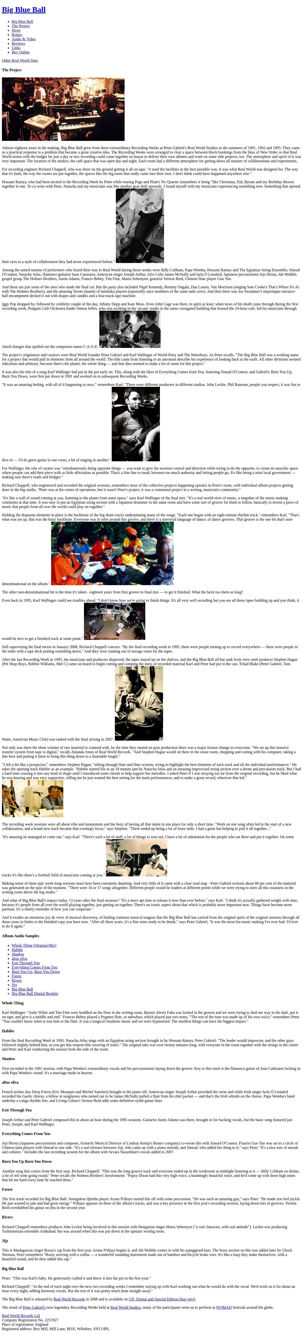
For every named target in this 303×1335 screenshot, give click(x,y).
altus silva (19, 958)
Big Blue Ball (22, 989)
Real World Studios (125, 1307)
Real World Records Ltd (21, 1316)
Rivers (17, 980)
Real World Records (69, 1299)
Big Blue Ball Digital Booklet (35, 993)
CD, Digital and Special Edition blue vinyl (162, 1299)
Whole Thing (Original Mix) (34, 945)
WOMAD (224, 1307)
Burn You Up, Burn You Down (36, 972)
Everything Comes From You (34, 967)
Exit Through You (26, 963)
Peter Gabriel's (34, 1307)
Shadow (18, 954)
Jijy (14, 985)
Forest (16, 976)
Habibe (17, 950)
